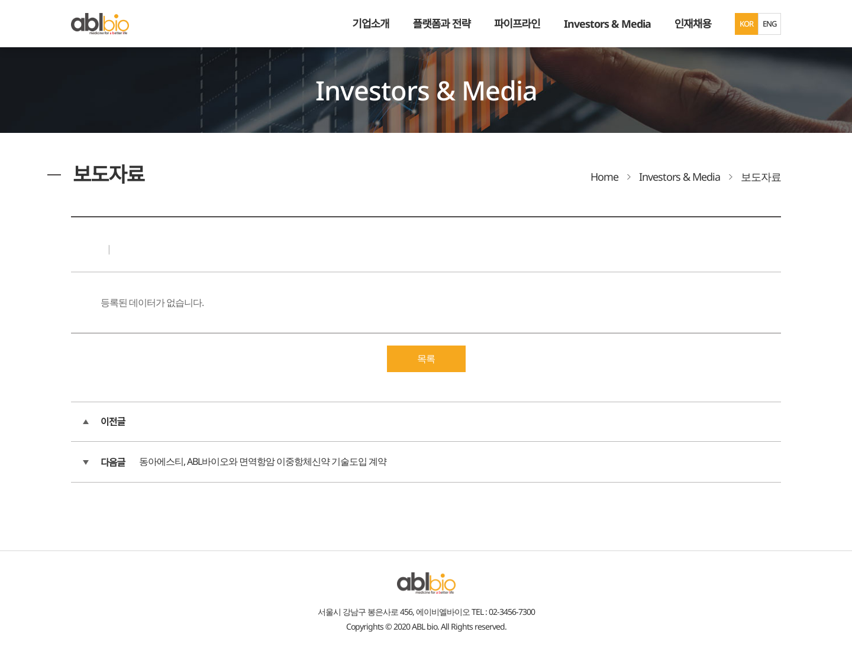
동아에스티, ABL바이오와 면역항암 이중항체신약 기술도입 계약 (262, 461)
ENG (769, 23)
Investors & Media (607, 24)
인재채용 (692, 24)
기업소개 (370, 24)
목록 (426, 358)
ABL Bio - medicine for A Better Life (100, 23)
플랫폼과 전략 (441, 24)
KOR (746, 23)
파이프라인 (517, 24)
